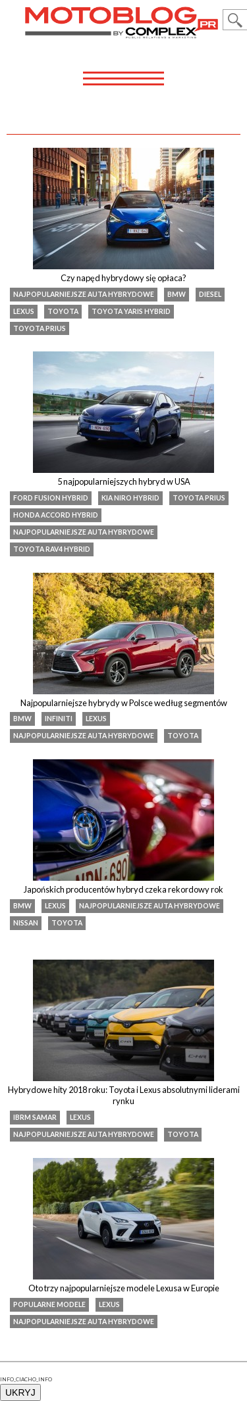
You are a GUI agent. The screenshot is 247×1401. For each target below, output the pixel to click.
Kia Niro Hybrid (130, 498)
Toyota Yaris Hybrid (131, 311)
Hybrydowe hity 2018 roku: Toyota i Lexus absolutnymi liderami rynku (124, 1095)
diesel (210, 294)
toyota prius (39, 328)
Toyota (62, 311)
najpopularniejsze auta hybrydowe (83, 294)
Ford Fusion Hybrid (50, 498)
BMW (176, 294)
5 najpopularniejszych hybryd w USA (123, 481)
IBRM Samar (35, 1117)
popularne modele (49, 1304)
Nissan (25, 923)
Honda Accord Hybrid (55, 515)
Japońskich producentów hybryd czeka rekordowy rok (123, 889)
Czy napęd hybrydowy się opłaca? (123, 278)
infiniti (58, 719)
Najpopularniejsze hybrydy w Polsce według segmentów (123, 703)
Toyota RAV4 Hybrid (51, 549)
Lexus (23, 311)
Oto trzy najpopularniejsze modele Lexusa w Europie (123, 1288)
